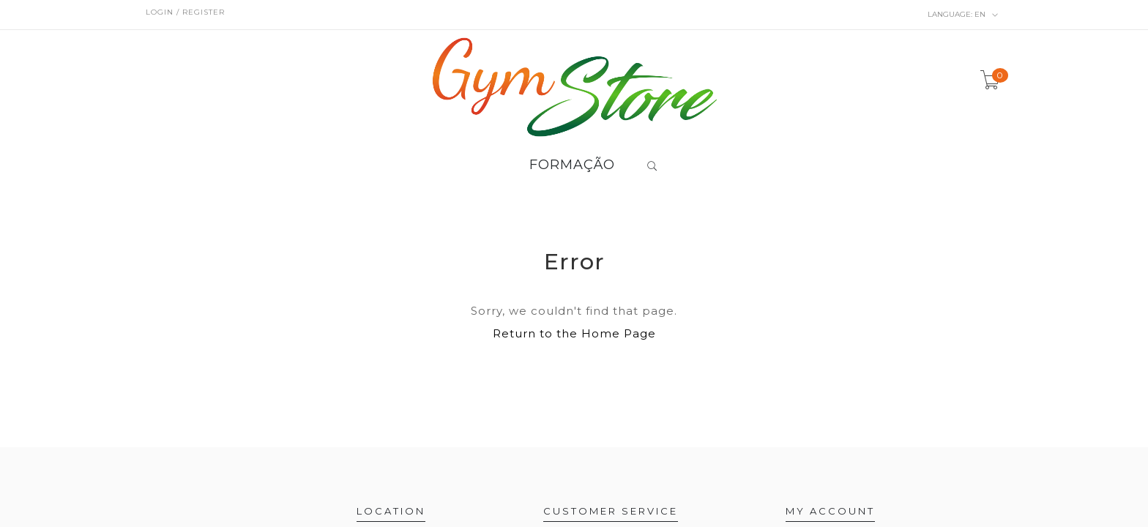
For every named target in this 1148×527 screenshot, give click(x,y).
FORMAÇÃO (572, 165)
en (963, 14)
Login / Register (185, 12)
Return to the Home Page (574, 333)
